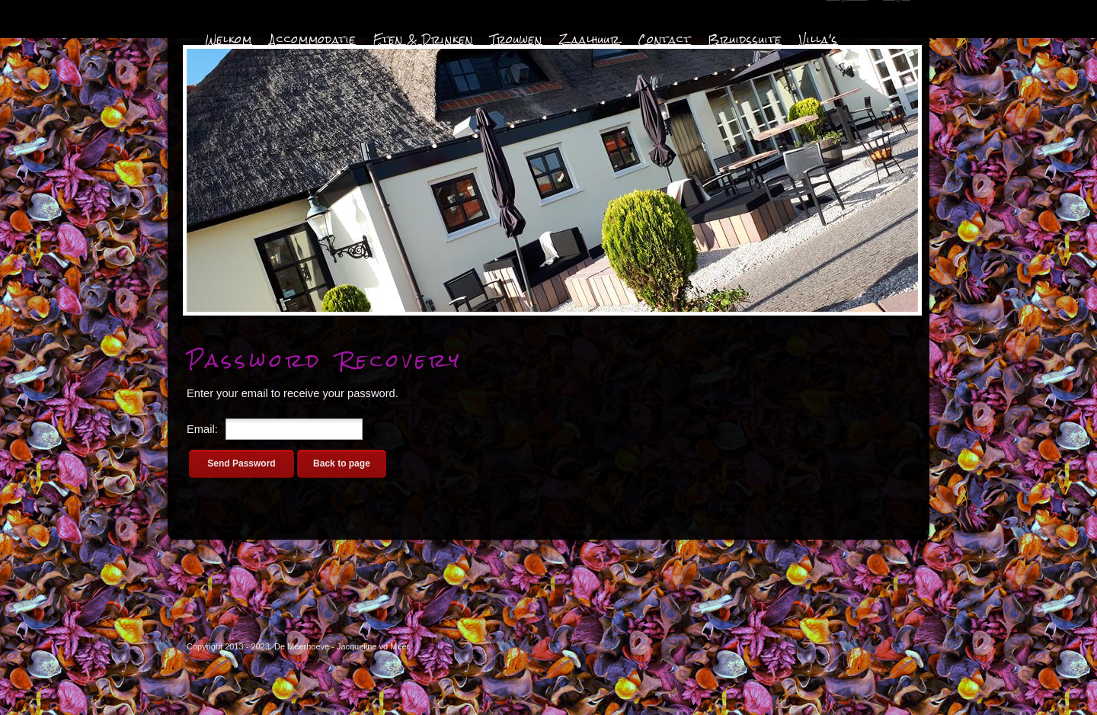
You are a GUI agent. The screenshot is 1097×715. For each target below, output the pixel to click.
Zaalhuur (590, 39)
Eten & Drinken (423, 39)
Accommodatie (313, 39)
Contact (664, 39)
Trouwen (516, 39)
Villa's (818, 39)
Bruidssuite (745, 39)
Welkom (228, 39)
